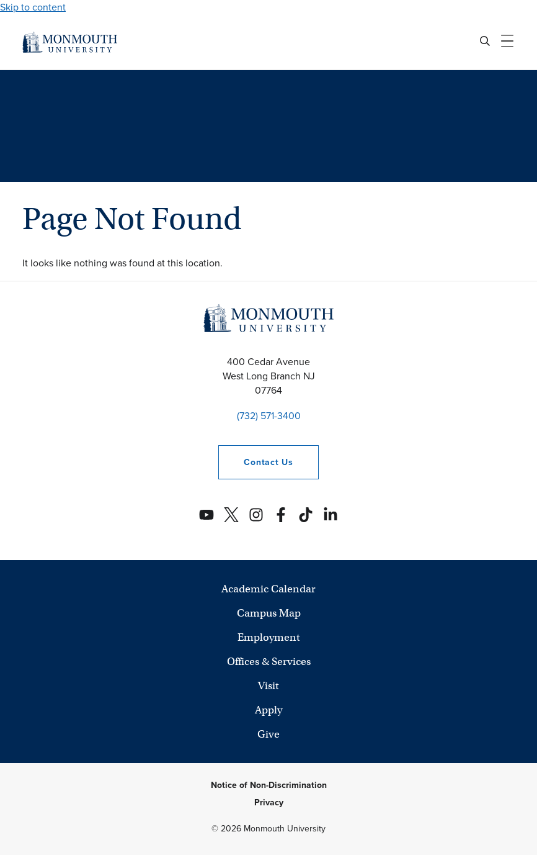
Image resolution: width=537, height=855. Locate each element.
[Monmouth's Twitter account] (231, 514)
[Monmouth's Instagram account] (256, 514)
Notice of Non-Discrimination (269, 785)
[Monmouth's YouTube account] (206, 514)
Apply (268, 710)
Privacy (268, 802)
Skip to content (33, 7)
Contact (255, 462)
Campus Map (269, 613)
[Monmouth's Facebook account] (280, 514)
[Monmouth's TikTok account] (305, 514)
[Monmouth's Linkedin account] (330, 514)
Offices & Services (269, 661)
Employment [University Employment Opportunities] (268, 637)
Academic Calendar (268, 588)
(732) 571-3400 (269, 416)
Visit (268, 685)
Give (268, 734)
